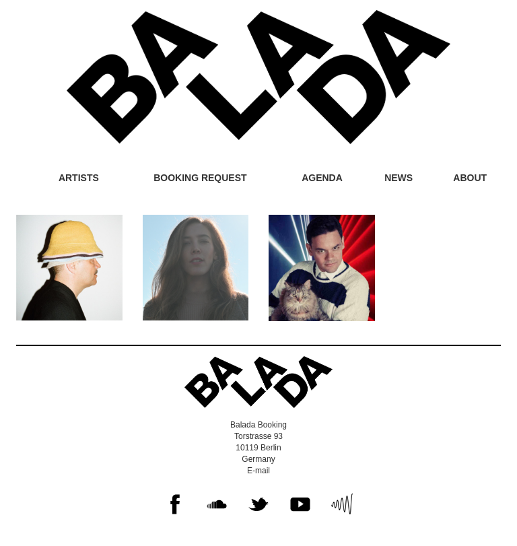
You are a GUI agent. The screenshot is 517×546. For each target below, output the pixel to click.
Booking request (199, 177)
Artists (79, 177)
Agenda (322, 177)
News (398, 177)
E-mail (258, 470)
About (470, 177)
